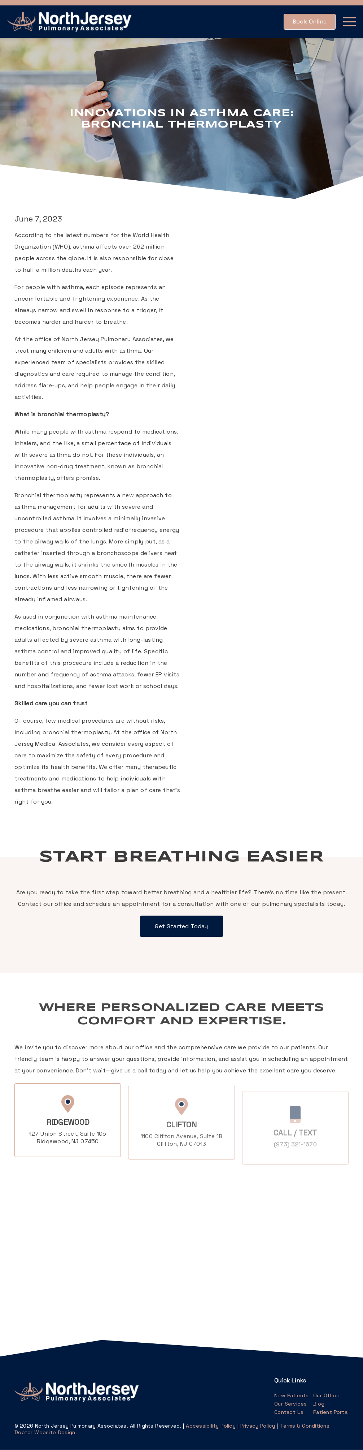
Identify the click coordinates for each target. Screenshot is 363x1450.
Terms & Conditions (304, 1426)
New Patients (291, 1395)
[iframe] (94, 1245)
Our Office (326, 1395)
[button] (310, 22)
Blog (318, 1403)
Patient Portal (331, 1412)
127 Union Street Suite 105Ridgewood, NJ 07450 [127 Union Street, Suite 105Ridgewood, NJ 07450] (67, 1147)
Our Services (290, 1403)
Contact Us (288, 1412)
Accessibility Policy (211, 1426)
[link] (70, 21)
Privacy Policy (257, 1426)
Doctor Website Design (44, 1432)
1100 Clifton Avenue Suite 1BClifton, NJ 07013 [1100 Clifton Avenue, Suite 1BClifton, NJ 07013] (181, 1154)
